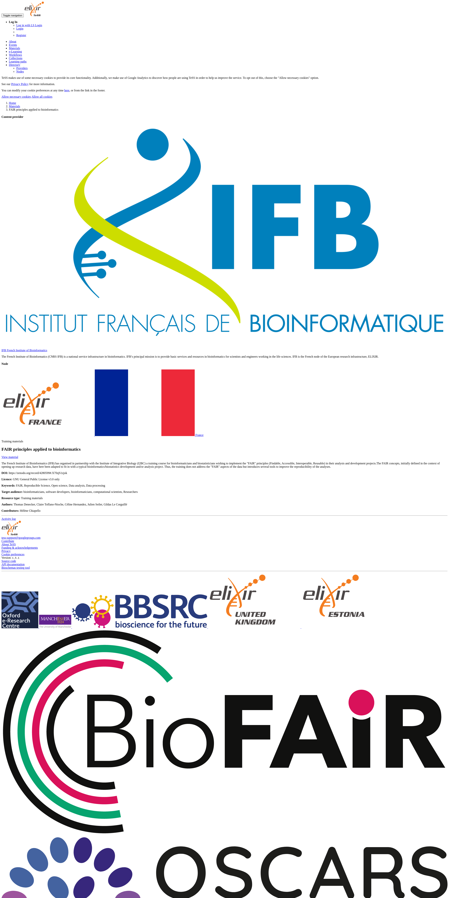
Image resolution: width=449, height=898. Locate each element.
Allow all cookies (41, 96)
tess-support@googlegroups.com (21, 537)
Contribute (7, 541)
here (66, 90)
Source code (8, 561)
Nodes (20, 71)
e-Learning (15, 51)
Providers (22, 68)
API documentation (13, 564)
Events (13, 44)
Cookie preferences (12, 554)
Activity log (8, 518)
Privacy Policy (20, 84)
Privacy (6, 551)
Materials (14, 48)
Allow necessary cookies (16, 96)
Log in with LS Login (29, 25)
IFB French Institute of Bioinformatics (24, 350)
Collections (15, 58)
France (102, 435)
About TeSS (8, 544)
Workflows (15, 54)
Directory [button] (14, 64)
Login (19, 28)
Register (21, 35)
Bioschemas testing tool (15, 567)
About (12, 41)
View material (9, 457)
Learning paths (18, 61)
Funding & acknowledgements (19, 547)
